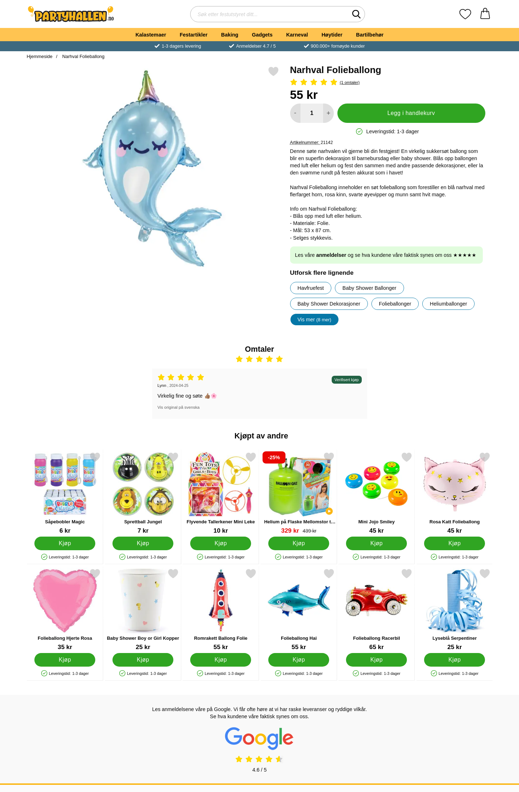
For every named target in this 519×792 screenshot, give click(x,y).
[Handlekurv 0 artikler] (485, 14)
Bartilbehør (370, 35)
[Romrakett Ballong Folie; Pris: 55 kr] (221, 609)
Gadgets (262, 35)
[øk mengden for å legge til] (328, 113)
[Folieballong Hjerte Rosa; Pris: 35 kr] (65, 609)
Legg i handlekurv (411, 113)
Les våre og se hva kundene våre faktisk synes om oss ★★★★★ (386, 255)
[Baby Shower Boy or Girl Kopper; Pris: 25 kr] (143, 609)
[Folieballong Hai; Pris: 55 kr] (298, 609)
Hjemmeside (40, 56)
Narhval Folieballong (83, 56)
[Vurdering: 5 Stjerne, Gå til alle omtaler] (387, 82)
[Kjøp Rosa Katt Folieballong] (454, 543)
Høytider (332, 35)
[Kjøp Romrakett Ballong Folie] (220, 660)
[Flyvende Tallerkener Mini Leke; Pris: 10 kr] (221, 493)
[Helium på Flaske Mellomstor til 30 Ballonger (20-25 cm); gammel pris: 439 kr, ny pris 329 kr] (298, 493)
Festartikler (194, 35)
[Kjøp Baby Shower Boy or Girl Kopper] (142, 660)
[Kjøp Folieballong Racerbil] (376, 660)
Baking (229, 35)
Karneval (297, 35)
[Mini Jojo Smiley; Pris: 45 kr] (376, 493)
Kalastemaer (150, 35)
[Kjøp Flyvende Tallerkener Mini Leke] (220, 543)
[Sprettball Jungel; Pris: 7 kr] (143, 493)
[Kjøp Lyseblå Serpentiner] (454, 660)
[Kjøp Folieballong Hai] (298, 660)
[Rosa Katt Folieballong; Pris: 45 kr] (454, 493)
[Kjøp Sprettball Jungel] (142, 543)
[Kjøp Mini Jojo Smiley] (376, 543)
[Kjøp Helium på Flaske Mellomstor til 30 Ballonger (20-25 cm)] (298, 543)
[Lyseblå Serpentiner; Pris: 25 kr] (454, 609)
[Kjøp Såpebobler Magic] (64, 543)
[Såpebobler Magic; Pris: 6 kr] (65, 493)
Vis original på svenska (179, 407)
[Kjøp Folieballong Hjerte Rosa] (64, 660)
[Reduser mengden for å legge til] (295, 113)
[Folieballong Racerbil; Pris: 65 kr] (376, 609)
